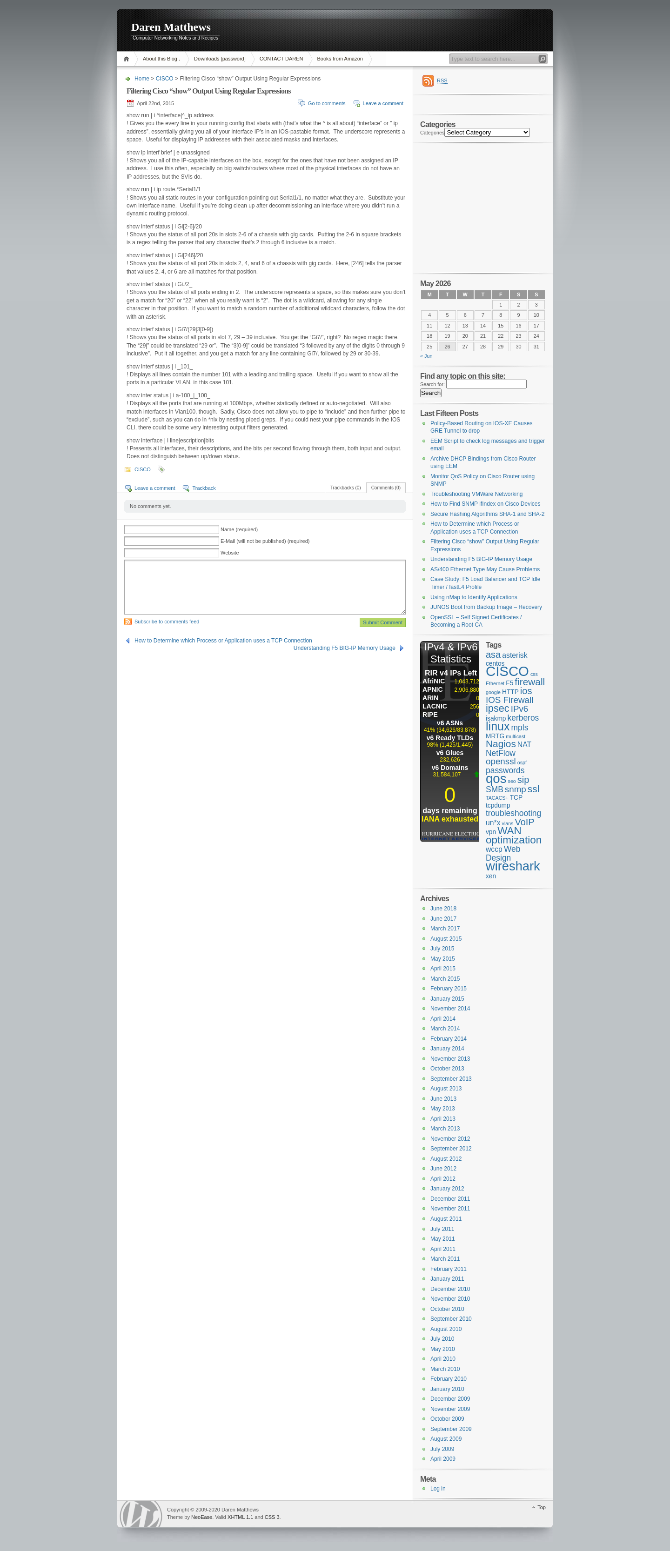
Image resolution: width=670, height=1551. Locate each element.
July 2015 (442, 948)
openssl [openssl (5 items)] (501, 761)
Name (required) (239, 529)
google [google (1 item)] (493, 692)
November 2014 (450, 1008)
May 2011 (442, 1239)
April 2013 (443, 1119)
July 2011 (442, 1229)
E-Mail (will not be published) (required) (265, 541)
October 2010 (447, 1309)
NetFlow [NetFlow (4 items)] (501, 753)
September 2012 (451, 1148)
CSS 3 (272, 1517)
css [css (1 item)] (534, 674)
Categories (432, 132)
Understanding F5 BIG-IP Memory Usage (344, 648)
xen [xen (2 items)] (491, 876)
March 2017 (445, 928)
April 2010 (443, 1359)
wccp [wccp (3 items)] (494, 849)
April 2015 (443, 968)
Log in (438, 1488)
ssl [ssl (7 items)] (533, 788)
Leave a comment (383, 103)
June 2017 (443, 919)
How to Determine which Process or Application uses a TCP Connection (223, 640)
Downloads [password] (220, 58)
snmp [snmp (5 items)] (515, 789)
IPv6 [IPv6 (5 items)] (520, 709)
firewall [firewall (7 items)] (530, 681)
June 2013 (443, 1099)
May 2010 (442, 1349)
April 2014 (443, 1019)
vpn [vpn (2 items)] (491, 832)
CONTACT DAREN (281, 58)
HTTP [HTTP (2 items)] (510, 692)
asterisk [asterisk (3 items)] (514, 655)
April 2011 (443, 1249)
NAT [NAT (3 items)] (524, 745)
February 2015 (448, 988)
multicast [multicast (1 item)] (515, 736)
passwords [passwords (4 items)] (505, 770)
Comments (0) (386, 487)
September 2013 (451, 1079)
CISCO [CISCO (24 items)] (507, 671)
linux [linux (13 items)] (498, 726)
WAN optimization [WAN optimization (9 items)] (514, 835)
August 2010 (446, 1329)
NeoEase (201, 1517)
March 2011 (445, 1259)
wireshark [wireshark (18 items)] (513, 866)
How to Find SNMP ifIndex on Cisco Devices (485, 504)
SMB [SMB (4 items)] (494, 789)
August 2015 (446, 939)
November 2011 (450, 1208)
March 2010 (445, 1369)
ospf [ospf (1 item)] (522, 762)
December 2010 (450, 1289)
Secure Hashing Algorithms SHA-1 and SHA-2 (487, 514)
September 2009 (451, 1429)
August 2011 (446, 1219)
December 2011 (450, 1199)
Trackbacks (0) (345, 487)
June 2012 (443, 1168)
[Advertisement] (437, 30)
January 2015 (447, 999)
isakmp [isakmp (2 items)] (496, 718)
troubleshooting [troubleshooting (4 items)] (513, 813)
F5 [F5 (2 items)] (509, 683)
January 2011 (447, 1279)
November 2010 (450, 1299)
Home (127, 59)
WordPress (141, 1514)
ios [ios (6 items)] (526, 691)
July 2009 (442, 1449)
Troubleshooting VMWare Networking (476, 494)
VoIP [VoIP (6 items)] (524, 822)
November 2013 (450, 1059)
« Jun (426, 356)
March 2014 (445, 1028)
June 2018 (443, 908)
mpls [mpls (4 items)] (520, 727)
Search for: (432, 384)
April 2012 (443, 1179)
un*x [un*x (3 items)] (493, 823)
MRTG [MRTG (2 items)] (495, 736)
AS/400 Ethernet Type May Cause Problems (485, 569)
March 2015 (445, 979)
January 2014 (447, 1048)
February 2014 (448, 1039)
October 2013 (447, 1068)
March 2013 (445, 1128)
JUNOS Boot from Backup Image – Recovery (486, 607)
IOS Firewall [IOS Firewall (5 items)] (509, 700)
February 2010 (448, 1379)
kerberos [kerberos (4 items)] (523, 717)
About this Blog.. (161, 58)
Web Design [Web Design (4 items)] (503, 853)
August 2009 (446, 1439)
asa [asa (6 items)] (493, 654)
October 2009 (447, 1419)
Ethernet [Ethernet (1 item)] (495, 683)
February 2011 (448, 1269)
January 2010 (447, 1389)
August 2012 (446, 1159)
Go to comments (327, 103)
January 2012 (447, 1188)
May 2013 (442, 1108)
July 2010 (442, 1339)
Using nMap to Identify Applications (473, 597)
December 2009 (450, 1399)
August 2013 (446, 1088)
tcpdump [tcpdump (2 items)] (498, 805)
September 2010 (451, 1319)
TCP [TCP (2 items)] (516, 797)
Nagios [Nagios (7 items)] (501, 743)
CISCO (165, 78)
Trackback (203, 488)
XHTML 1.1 (240, 1517)
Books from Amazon (340, 58)
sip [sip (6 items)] (523, 780)
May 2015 (442, 959)
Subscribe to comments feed (166, 621)
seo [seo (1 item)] (512, 781)
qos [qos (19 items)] (496, 778)
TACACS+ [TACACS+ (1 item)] (497, 798)
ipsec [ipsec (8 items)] (497, 708)
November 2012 (450, 1139)
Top (541, 1507)
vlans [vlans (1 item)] (508, 823)
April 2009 (443, 1459)
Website (230, 552)
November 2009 (450, 1409)
